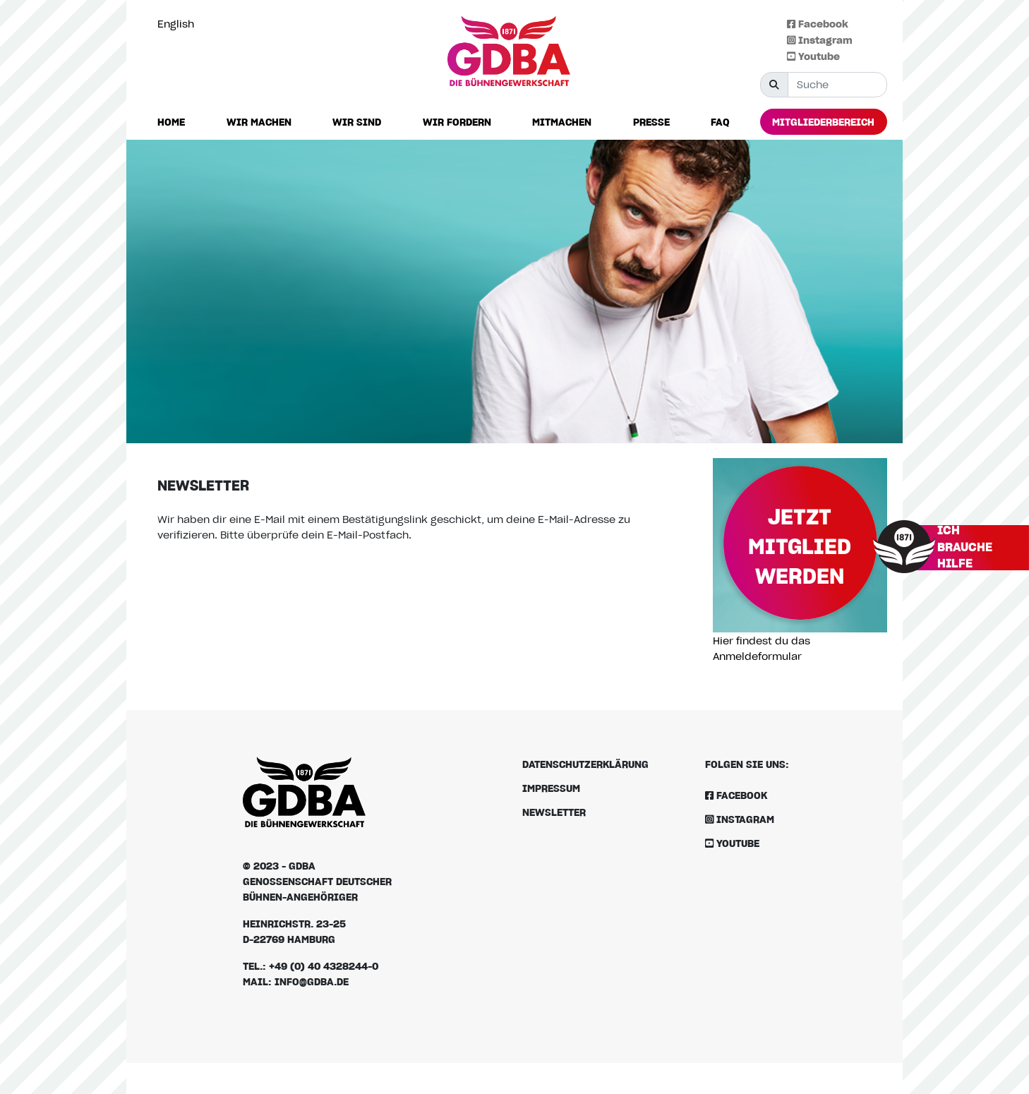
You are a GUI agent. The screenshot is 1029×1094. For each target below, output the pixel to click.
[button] (259, 122)
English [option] (175, 23)
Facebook (817, 23)
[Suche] (837, 84)
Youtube (813, 56)
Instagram (820, 39)
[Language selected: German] (179, 24)
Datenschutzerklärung (585, 764)
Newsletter (554, 812)
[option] (179, 24)
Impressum (551, 788)
